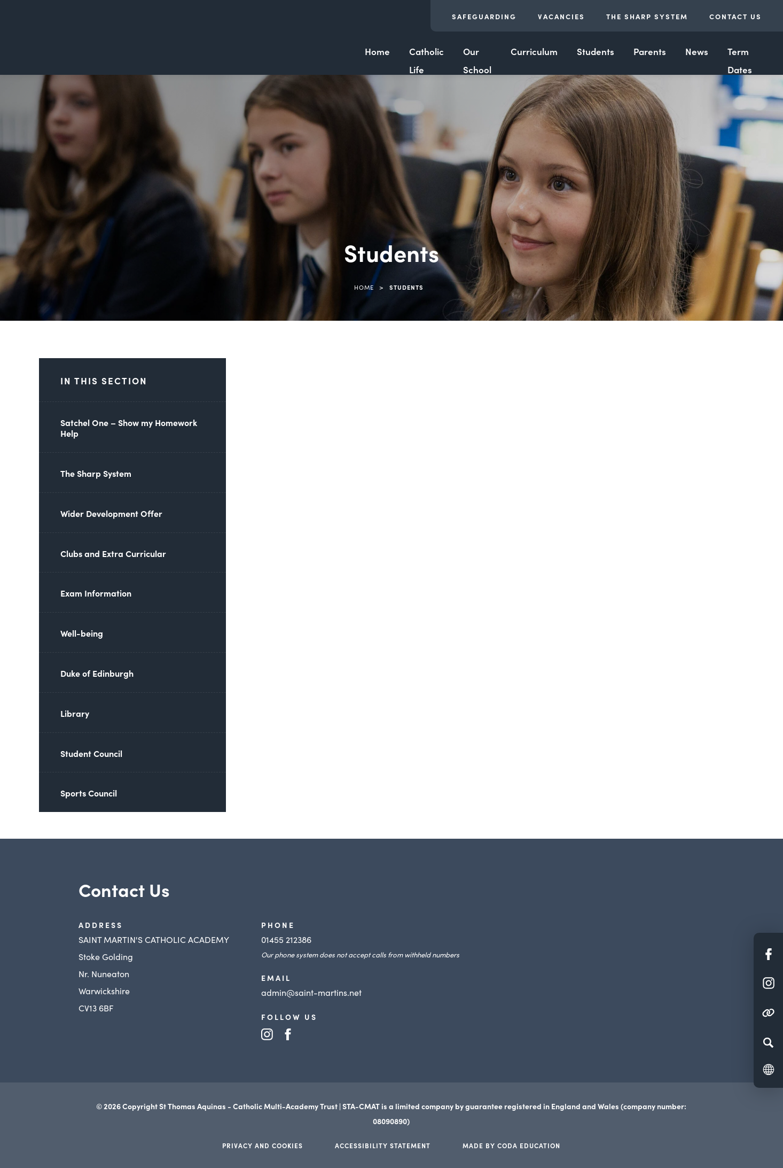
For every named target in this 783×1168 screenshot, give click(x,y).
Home (377, 51)
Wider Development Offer (111, 513)
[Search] (768, 1042)
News (696, 51)
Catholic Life (426, 60)
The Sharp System (647, 16)
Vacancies (561, 16)
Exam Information (95, 593)
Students (595, 51)
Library (74, 713)
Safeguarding (484, 16)
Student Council (91, 753)
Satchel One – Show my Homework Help (128, 427)
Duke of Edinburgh (97, 673)
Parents (649, 51)
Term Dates (739, 60)
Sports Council (88, 793)
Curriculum (534, 51)
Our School (477, 60)
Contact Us (735, 16)
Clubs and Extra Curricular (113, 553)
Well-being (81, 633)
